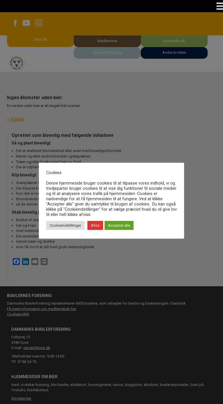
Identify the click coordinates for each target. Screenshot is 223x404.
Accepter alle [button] (119, 225)
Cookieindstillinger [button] (65, 225)
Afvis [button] (95, 225)
